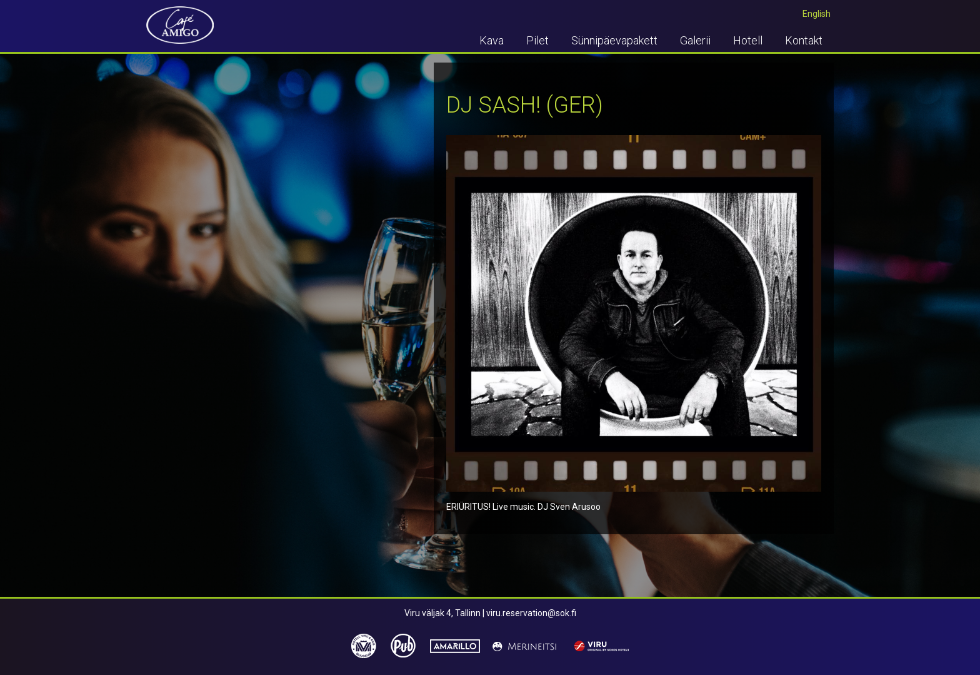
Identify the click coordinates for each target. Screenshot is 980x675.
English (816, 14)
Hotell (747, 40)
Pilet (537, 40)
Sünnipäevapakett (614, 40)
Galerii (695, 40)
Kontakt (803, 40)
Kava (491, 40)
